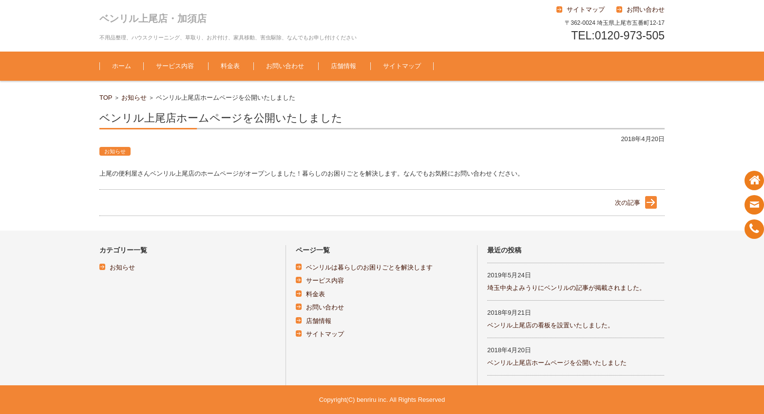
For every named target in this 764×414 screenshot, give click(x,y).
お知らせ (134, 97)
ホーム (121, 66)
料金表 (230, 66)
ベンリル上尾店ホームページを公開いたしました (557, 362)
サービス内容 (175, 66)
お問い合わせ (285, 66)
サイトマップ (402, 66)
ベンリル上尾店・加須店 (153, 18)
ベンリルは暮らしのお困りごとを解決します (369, 267)
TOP (106, 97)
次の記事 (627, 202)
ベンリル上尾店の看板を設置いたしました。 (550, 325)
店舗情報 (343, 66)
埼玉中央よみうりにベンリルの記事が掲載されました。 (566, 287)
